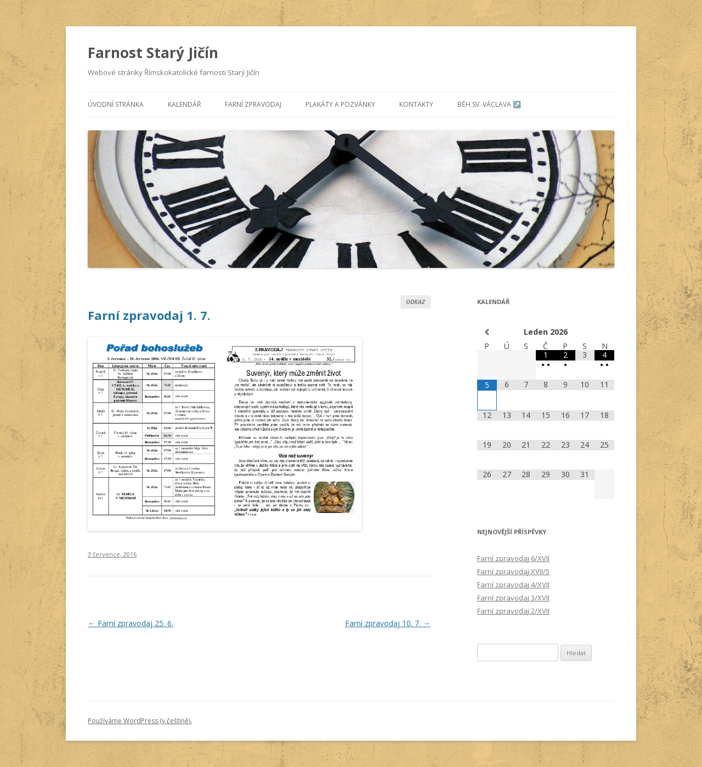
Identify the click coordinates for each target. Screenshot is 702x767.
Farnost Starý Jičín (153, 52)
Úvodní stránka (116, 104)
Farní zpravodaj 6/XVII (513, 558)
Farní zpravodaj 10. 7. (388, 623)
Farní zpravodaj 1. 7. (149, 315)
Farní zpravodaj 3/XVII (513, 598)
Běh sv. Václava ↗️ (489, 104)
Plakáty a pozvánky (340, 104)
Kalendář (184, 104)
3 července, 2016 (112, 554)
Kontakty (416, 104)
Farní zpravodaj (253, 104)
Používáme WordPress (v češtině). (140, 720)
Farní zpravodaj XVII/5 (513, 571)
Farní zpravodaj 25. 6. (130, 623)
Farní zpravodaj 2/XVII (513, 611)
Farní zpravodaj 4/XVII (513, 584)
